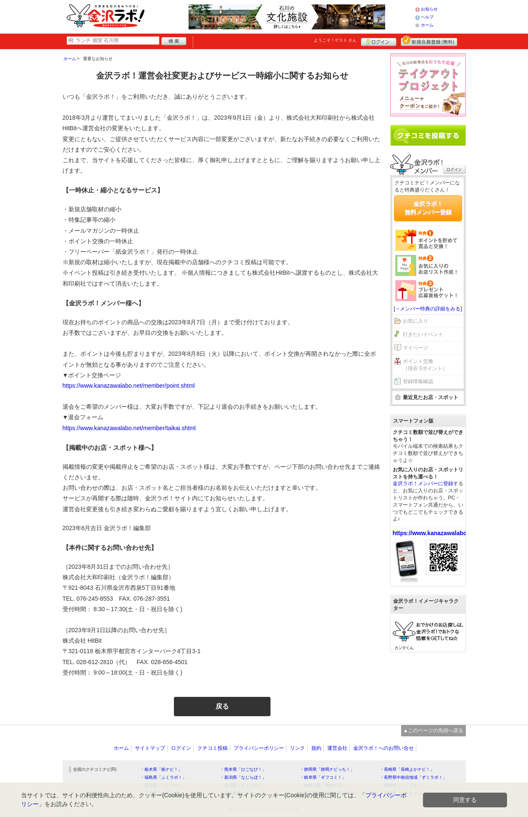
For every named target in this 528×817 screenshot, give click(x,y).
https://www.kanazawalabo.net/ (436, 533)
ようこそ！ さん (335, 40)
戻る (222, 706)
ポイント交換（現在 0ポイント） (425, 364)
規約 (316, 748)
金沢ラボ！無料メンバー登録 (428, 207)
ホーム (427, 25)
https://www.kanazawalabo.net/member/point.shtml (129, 385)
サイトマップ (150, 748)
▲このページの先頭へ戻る (433, 730)
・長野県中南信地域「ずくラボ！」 (413, 777)
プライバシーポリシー (259, 748)
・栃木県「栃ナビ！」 (161, 769)
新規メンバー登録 (429, 40)
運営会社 (337, 748)
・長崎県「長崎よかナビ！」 (407, 769)
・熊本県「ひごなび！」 (243, 769)
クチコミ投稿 (212, 748)
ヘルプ (427, 17)
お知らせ (429, 9)
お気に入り (415, 321)
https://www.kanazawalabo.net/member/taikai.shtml (129, 428)
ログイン (379, 40)
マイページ (415, 348)
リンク (297, 748)
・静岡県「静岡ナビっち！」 (327, 769)
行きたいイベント (423, 334)
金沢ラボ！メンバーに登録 (423, 483)
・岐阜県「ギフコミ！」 (323, 777)
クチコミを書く (428, 135)
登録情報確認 (418, 381)
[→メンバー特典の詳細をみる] (428, 309)
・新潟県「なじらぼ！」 (243, 777)
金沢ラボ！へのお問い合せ (383, 748)
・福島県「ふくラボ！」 (163, 777)
